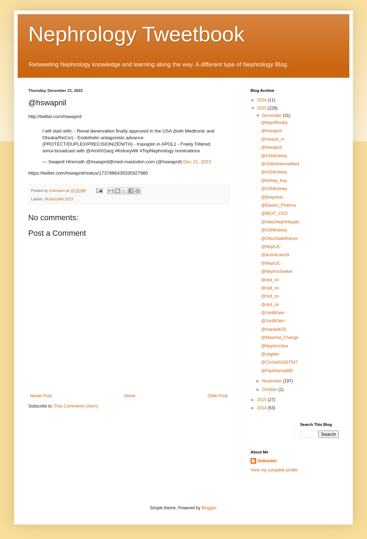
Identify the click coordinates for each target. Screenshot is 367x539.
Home (130, 395)
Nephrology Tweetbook (136, 34)
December (272, 115)
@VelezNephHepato (280, 221)
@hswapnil (271, 130)
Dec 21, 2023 (197, 161)
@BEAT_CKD (274, 213)
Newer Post (41, 395)
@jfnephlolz (272, 197)
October (270, 389)
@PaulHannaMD (277, 370)
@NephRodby (274, 122)
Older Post (217, 395)
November (272, 381)
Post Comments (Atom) (76, 406)
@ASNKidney (274, 155)
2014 (262, 407)
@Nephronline (274, 346)
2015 (262, 399)
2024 (262, 100)
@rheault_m (272, 139)
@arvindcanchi (275, 254)
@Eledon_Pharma (278, 205)
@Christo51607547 (279, 362)
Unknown (267, 460)
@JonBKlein (272, 312)
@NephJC (271, 246)
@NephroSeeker (277, 271)
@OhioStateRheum (279, 238)
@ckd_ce (270, 279)
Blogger (208, 507)
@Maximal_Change (280, 337)
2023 (262, 108)
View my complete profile (274, 470)
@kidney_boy (274, 180)
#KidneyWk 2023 (58, 199)
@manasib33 (273, 329)
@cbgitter (270, 354)
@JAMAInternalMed (280, 164)
